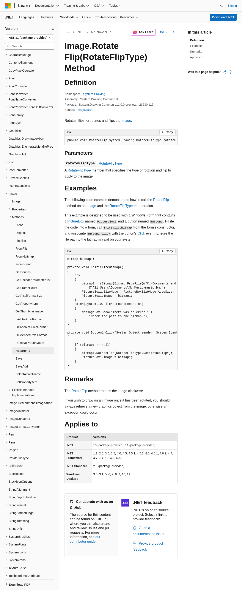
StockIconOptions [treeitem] (20, 466)
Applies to (196, 57)
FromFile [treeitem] (21, 233)
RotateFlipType (110, 163)
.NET (80, 32)
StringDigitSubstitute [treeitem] (22, 482)
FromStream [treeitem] (24, 249)
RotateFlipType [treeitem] (19, 443)
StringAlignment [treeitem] (19, 474)
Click (141, 233)
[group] (121, 140)
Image (126, 120)
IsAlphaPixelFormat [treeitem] (29, 304)
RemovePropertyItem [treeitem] (30, 328)
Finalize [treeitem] (21, 226)
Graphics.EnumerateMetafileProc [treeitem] (31, 131)
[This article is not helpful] (230, 71)
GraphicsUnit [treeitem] (17, 139)
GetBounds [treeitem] (23, 257)
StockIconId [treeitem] (16, 459)
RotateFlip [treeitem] (23, 336)
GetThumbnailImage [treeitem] (29, 296)
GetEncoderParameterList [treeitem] (33, 265)
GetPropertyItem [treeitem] (27, 288)
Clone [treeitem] (20, 210)
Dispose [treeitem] (21, 218)
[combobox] (29, 37)
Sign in (232, 5)
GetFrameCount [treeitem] (26, 273)
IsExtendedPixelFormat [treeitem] (31, 320)
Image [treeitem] (16, 186)
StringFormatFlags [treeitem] (21, 498)
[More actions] (174, 32)
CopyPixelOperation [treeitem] (22, 55)
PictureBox (75, 221)
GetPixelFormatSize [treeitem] (29, 281)
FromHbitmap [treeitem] (25, 241)
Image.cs (83, 109)
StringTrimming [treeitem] (19, 506)
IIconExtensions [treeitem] (19, 171)
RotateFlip (161, 200)
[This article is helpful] (225, 71)
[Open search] (221, 6)
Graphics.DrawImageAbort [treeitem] (26, 123)
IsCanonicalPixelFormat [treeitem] (31, 312)
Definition (197, 40)
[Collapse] (52, 29)
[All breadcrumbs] (68, 32)
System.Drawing (94, 94)
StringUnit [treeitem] (15, 514)
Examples (196, 46)
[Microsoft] (8, 6)
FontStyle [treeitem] (15, 108)
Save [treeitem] (19, 343)
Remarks (196, 51)
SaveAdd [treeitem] (22, 351)
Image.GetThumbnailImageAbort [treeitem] (30, 388)
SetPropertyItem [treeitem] (26, 367)
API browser (99, 32)
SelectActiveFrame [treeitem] (28, 359)
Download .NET (223, 17)
